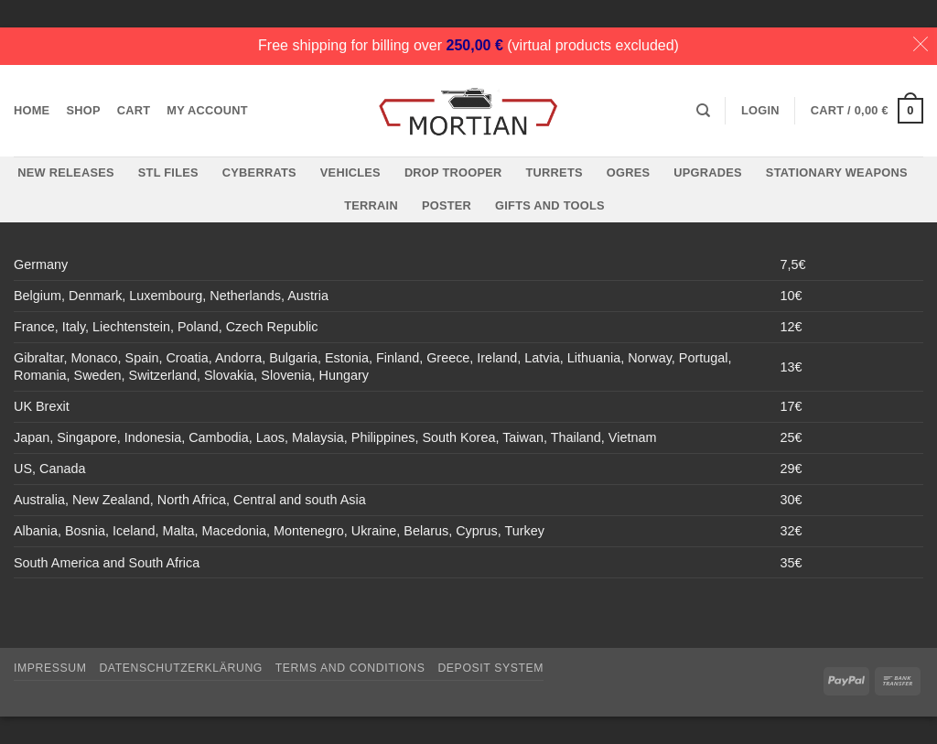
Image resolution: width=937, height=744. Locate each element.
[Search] (703, 110)
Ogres (629, 172)
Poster (446, 205)
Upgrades (707, 172)
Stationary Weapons (837, 172)
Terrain (371, 205)
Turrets (554, 172)
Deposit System (490, 668)
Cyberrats (259, 172)
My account (207, 110)
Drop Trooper (453, 172)
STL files (168, 172)
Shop (83, 110)
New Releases (65, 172)
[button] (760, 110)
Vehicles (350, 172)
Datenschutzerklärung (181, 668)
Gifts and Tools (550, 205)
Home (31, 110)
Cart (134, 110)
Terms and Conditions (350, 668)
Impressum (50, 668)
